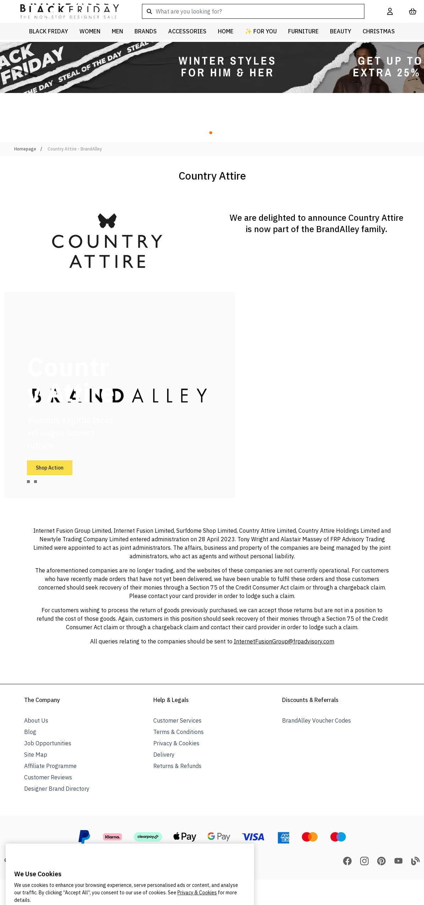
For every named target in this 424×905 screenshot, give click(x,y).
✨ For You (261, 31)
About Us (36, 720)
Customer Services (177, 720)
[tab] (28, 481)
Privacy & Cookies (176, 743)
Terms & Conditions (178, 731)
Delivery (164, 754)
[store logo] (64, 11)
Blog (30, 731)
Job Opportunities (47, 743)
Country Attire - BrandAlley (75, 149)
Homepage (25, 149)
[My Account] (390, 11)
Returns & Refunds (177, 765)
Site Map (35, 754)
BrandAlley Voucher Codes (316, 720)
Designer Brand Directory (56, 788)
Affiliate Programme (50, 765)
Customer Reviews (48, 777)
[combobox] (253, 11)
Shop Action (50, 468)
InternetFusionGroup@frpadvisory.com (284, 641)
